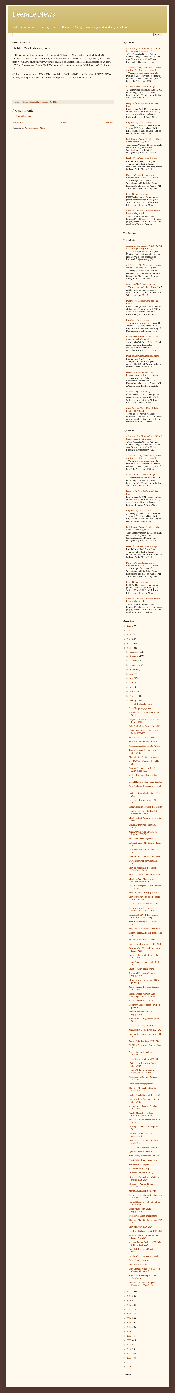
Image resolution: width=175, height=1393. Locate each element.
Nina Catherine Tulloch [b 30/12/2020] (140, 1053)
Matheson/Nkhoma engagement (143, 892)
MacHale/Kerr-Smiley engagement (144, 757)
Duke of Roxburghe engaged (141, 704)
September (134, 665)
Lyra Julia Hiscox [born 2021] (142, 1151)
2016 (129, 1309)
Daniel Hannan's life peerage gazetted (145, 782)
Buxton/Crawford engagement (142, 940)
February (133, 696)
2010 (129, 1336)
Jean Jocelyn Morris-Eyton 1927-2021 (145, 1030)
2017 (129, 1305)
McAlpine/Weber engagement (142, 839)
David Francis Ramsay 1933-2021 (144, 1147)
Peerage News (33, 14)
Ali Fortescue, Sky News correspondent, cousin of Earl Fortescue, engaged (144, 68)
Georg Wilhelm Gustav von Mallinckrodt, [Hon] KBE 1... (143, 909)
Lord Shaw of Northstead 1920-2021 (145, 944)
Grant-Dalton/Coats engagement (143, 1160)
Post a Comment (23, 116)
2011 (129, 1331)
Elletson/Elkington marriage (141, 1173)
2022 (129, 643)
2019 (129, 1296)
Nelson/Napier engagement (141, 1260)
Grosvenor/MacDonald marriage (140, 87)
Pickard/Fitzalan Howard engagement (145, 807)
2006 (129, 1353)
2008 (129, 1345)
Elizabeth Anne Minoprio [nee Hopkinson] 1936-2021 (142, 880)
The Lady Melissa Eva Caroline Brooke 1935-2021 (143, 1089)
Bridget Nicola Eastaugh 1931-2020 (144, 1095)
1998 (129, 1367)
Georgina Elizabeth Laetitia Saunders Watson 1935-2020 (145, 1196)
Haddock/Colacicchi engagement (143, 1256)
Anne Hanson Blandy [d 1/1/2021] (144, 1168)
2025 (129, 630)
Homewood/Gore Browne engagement (140, 1134)
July (131, 674)
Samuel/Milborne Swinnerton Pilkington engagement (142, 1071)
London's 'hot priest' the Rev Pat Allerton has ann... (143, 769)
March (132, 691)
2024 (129, 635)
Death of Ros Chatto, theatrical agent (142, 158)
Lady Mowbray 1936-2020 (140, 1227)
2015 (129, 1314)
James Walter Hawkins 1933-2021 (144, 1041)
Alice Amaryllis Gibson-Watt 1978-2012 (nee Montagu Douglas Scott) (144, 49)
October (133, 660)
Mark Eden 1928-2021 (139, 1264)
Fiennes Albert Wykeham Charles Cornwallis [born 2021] (143, 916)
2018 (129, 1300)
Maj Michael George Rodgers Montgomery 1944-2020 (142, 1283)
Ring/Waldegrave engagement (139, 122)
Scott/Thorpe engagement (140, 708)
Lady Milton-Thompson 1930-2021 (144, 856)
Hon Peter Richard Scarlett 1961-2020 (145, 1231)
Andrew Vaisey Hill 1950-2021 (142, 1000)
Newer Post (18, 122)
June (131, 678)
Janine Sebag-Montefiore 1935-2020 (145, 1156)
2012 (129, 1327)
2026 (129, 626)
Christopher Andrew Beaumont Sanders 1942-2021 (142, 1185)
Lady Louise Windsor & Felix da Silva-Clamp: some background (143, 140)
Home (63, 122)
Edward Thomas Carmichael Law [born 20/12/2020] (143, 1236)
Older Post (108, 122)
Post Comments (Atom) (35, 128)
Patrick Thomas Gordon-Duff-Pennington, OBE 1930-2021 (143, 995)
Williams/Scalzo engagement (141, 737)
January (133, 700)
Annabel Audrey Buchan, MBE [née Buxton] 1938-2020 (145, 1243)
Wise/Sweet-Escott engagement (143, 1216)
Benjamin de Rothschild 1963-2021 (144, 928)
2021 (129, 648)
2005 (129, 1358)
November (134, 656)
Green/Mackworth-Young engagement (140, 1210)
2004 (129, 1362)
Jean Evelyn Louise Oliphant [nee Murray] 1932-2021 (144, 833)
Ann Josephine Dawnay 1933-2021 (144, 746)
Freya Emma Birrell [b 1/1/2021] (143, 1059)
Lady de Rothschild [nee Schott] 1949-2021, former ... (143, 869)
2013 (129, 1322)
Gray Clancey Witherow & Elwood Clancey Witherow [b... (144, 1270)
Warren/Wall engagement (140, 1164)
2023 (129, 639)
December (134, 652)
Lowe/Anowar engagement (141, 1084)
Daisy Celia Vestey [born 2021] (142, 1025)
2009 (129, 1340)
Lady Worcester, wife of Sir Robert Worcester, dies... (144, 898)
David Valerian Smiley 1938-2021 (144, 904)
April (132, 687)
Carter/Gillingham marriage (138, 194)
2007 (129, 1349)
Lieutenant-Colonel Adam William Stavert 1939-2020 (144, 1178)
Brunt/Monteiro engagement (141, 969)
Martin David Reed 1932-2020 (142, 1191)
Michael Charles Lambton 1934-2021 (145, 875)
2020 (129, 1292)
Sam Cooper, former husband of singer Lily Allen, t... (143, 812)
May (131, 683)
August (132, 669)
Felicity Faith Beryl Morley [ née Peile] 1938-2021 (143, 731)
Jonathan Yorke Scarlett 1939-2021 (144, 742)
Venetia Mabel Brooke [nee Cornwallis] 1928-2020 (141, 1114)
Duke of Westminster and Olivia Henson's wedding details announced (142, 176)
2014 (129, 1318)
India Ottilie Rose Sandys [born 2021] (145, 726)
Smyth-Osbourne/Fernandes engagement (141, 1013)
